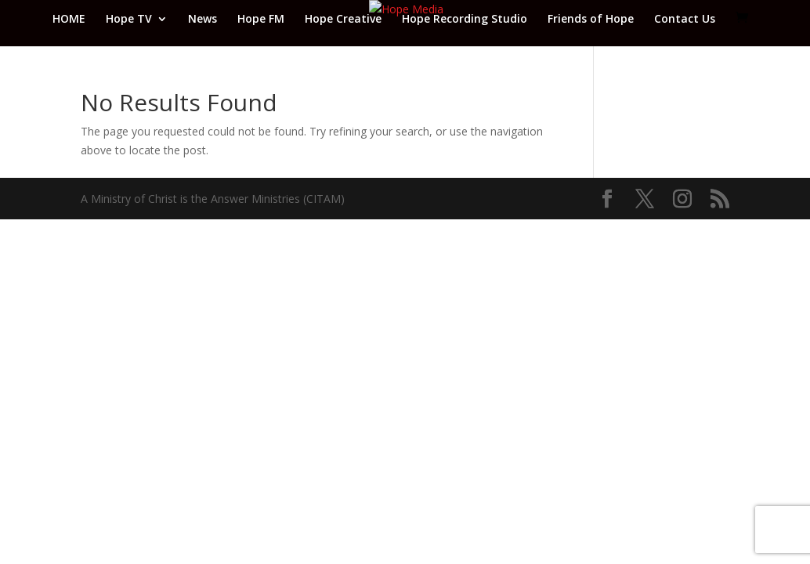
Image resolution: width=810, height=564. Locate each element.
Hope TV (129, 19)
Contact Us (684, 19)
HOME (68, 19)
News (202, 19)
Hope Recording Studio (464, 19)
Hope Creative (343, 19)
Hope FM (260, 19)
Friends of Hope (591, 19)
